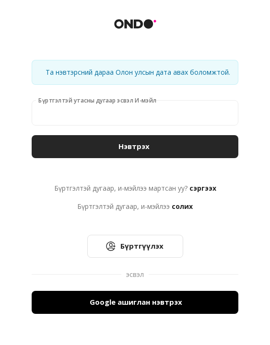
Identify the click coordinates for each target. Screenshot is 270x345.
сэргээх (202, 188)
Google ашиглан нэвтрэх (135, 302)
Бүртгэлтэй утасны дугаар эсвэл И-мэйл (97, 100)
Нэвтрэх (135, 146)
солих (182, 206)
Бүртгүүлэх (135, 246)
